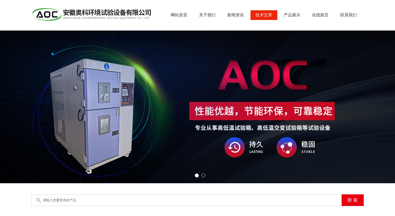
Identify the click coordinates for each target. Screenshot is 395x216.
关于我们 (207, 15)
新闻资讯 (235, 15)
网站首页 (179, 15)
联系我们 (348, 15)
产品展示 (292, 15)
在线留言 (320, 15)
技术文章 (263, 15)
